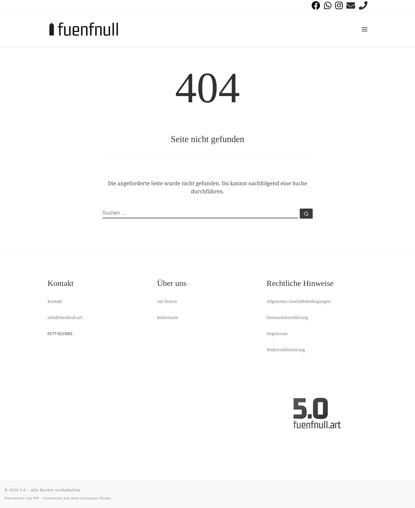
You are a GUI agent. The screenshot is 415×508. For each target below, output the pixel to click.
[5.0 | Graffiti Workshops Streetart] (84, 28)
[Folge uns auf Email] (350, 5)
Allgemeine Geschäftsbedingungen (299, 301)
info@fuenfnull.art (65, 317)
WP (36, 498)
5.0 (23, 489)
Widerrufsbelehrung (286, 349)
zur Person (167, 301)
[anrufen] (363, 5)
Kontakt (55, 301)
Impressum (277, 333)
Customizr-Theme (95, 498)
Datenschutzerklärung (287, 317)
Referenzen (167, 317)
